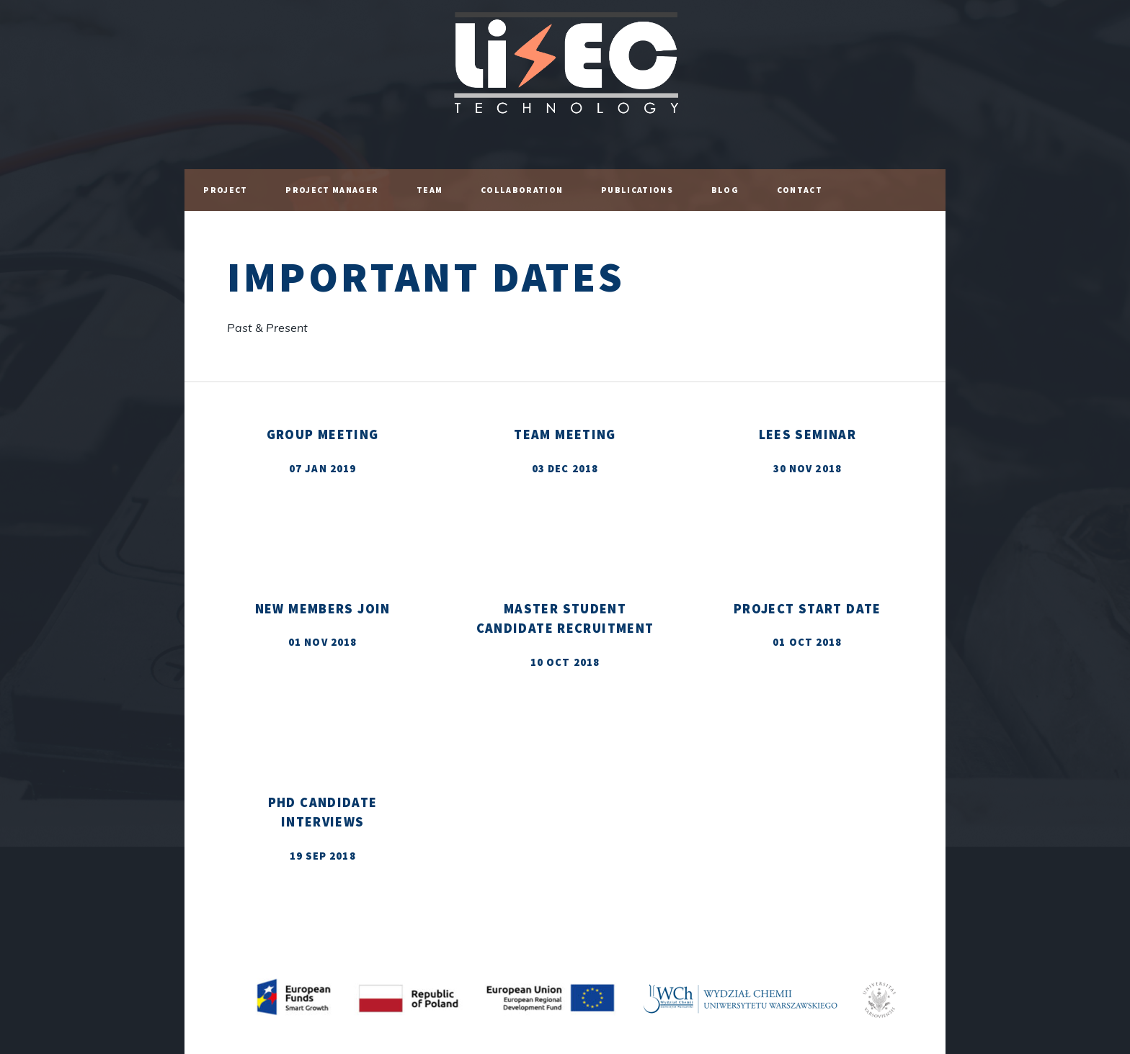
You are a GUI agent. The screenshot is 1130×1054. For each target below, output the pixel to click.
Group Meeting (323, 434)
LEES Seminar (808, 434)
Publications (637, 189)
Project (225, 189)
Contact (799, 189)
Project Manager (331, 189)
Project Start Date (807, 608)
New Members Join (323, 608)
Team (429, 189)
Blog (725, 189)
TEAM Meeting (565, 434)
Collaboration (522, 189)
